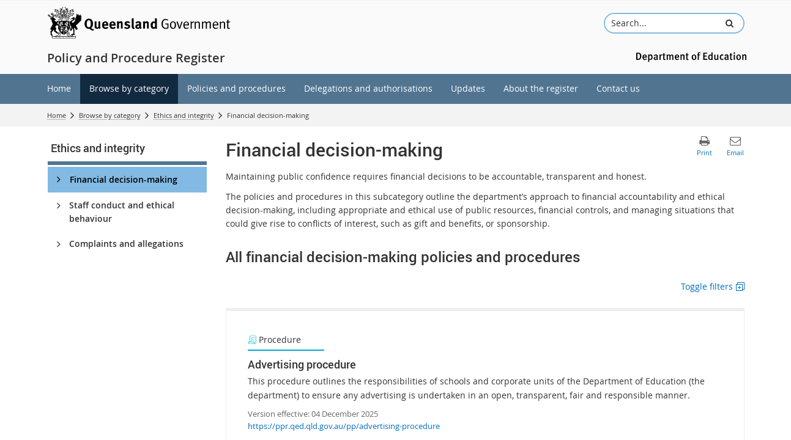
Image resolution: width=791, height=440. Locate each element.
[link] (127, 150)
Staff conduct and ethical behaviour (121, 211)
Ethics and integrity (184, 115)
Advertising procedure (302, 364)
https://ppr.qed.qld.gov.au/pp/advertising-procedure (344, 426)
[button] (729, 23)
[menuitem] (59, 89)
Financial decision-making (123, 179)
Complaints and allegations (126, 243)
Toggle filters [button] (707, 286)
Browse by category (110, 115)
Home (56, 115)
